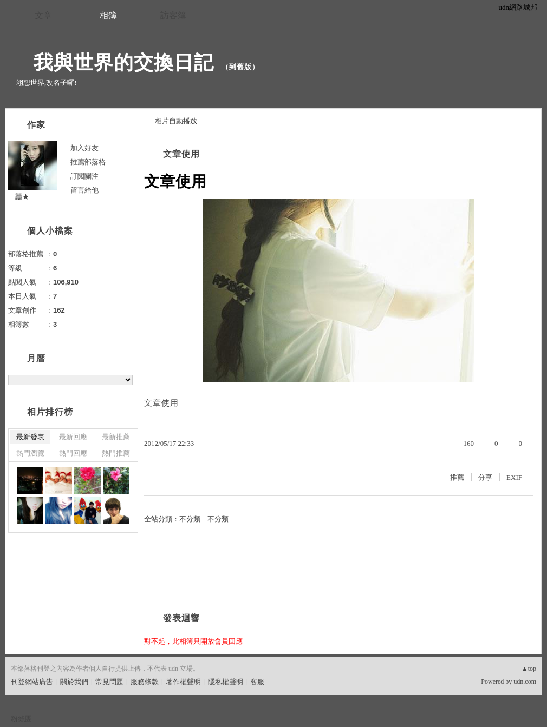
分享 (485, 477)
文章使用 (181, 153)
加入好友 (84, 148)
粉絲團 (21, 719)
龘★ (18, 197)
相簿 (108, 15)
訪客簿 (173, 15)
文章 (43, 15)
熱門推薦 (116, 453)
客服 (257, 682)
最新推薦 (116, 437)
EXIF (514, 477)
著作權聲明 (183, 682)
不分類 (189, 519)
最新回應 (73, 437)
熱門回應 (73, 453)
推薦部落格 (88, 162)
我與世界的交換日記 (114, 62)
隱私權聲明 (225, 682)
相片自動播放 (176, 121)
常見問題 (109, 682)
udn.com (524, 681)
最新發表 (30, 437)
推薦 (457, 477)
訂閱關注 (84, 176)
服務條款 (145, 682)
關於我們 (74, 682)
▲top (529, 668)
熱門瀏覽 (30, 453)
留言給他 (84, 190)
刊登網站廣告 (32, 682)
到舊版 (240, 67)
